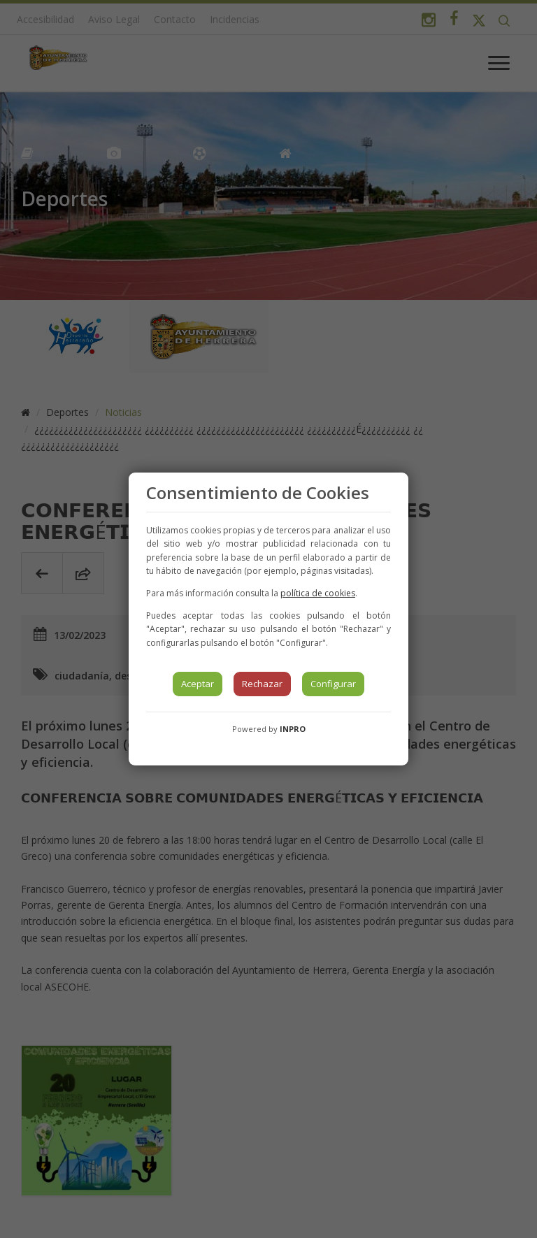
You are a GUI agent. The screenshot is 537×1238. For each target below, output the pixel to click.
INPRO (293, 729)
